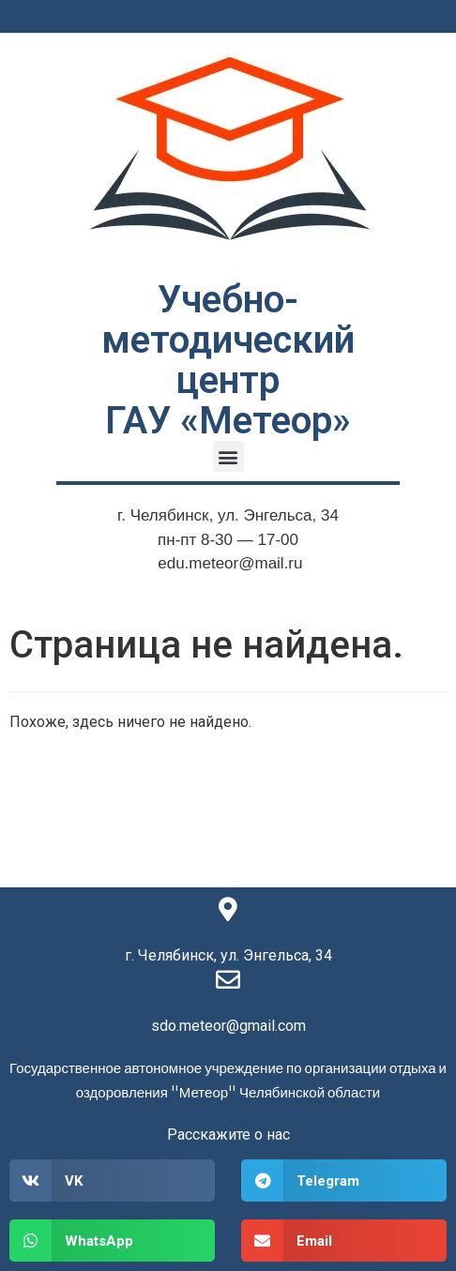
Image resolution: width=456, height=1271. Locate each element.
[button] (228, 456)
